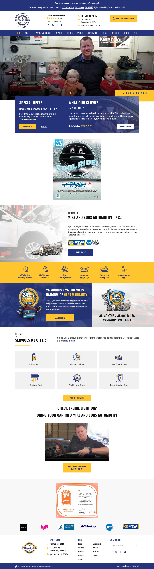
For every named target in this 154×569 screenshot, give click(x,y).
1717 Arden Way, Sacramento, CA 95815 (77, 8)
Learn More (81, 253)
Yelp (57, 25)
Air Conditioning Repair (35, 385)
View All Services (77, 398)
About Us (28, 33)
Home (18, 33)
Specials (80, 33)
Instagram (61, 25)
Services (59, 33)
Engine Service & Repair (119, 364)
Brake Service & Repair (77, 364)
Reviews (104, 33)
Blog (135, 33)
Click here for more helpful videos (77, 468)
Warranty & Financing (43, 33)
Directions (115, 33)
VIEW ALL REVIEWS (125, 126)
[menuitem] (18, 33)
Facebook (49, 25)
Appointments (92, 33)
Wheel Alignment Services (77, 385)
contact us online (69, 341)
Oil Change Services (35, 364)
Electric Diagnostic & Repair (119, 385)
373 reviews (60, 18)
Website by (132, 566)
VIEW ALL (44, 127)
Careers (126, 33)
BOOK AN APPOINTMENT (125, 19)
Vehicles (70, 33)
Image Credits (121, 566)
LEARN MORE (60, 318)
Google (53, 25)
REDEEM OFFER (27, 127)
